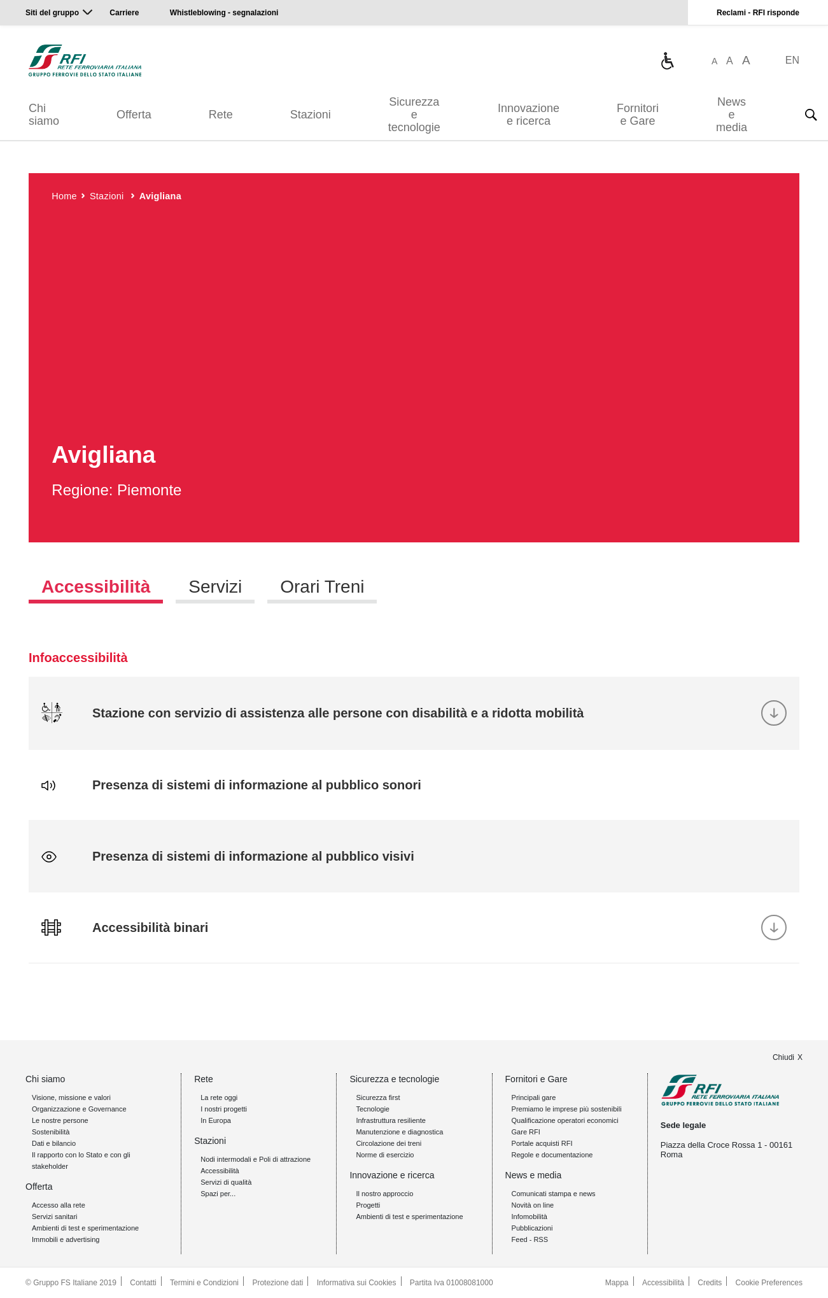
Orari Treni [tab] (322, 586)
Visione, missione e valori (71, 1097)
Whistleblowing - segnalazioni (224, 12)
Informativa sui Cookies (356, 1282)
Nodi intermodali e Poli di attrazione (255, 1159)
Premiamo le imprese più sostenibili (567, 1109)
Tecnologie (372, 1109)
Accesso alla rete (58, 1205)
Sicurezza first (378, 1097)
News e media (731, 114)
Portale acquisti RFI (542, 1143)
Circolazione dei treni (388, 1143)
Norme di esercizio (385, 1155)
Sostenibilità (50, 1132)
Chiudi (783, 1057)
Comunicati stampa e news (554, 1193)
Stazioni (310, 114)
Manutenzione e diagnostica (399, 1132)
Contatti (143, 1282)
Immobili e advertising (65, 1239)
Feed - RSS (530, 1239)
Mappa (617, 1282)
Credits (710, 1282)
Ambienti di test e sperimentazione (85, 1228)
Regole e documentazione (552, 1155)
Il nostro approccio (384, 1193)
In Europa (215, 1120)
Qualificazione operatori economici (565, 1120)
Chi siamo (44, 114)
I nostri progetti (223, 1109)
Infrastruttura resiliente (390, 1120)
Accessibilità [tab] (95, 586)
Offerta (133, 114)
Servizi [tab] (215, 586)
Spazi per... (217, 1193)
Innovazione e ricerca (528, 114)
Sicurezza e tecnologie (414, 114)
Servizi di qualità (225, 1182)
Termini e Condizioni (204, 1282)
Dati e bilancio (54, 1143)
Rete (221, 114)
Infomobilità (529, 1216)
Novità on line (533, 1205)
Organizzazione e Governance (79, 1109)
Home (64, 196)
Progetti (368, 1205)
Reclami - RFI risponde (758, 12)
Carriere (124, 12)
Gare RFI (526, 1132)
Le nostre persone (60, 1120)
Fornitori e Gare (638, 114)
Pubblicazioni (532, 1228)
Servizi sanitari (55, 1216)
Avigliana (160, 196)
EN (792, 60)
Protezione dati (277, 1282)
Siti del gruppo (52, 12)
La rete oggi (218, 1097)
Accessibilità (219, 1171)
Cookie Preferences (769, 1282)
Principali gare (534, 1097)
